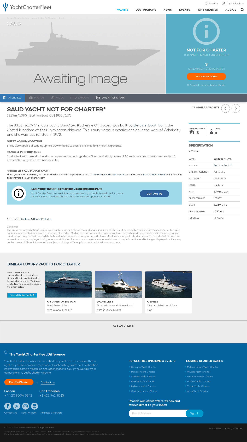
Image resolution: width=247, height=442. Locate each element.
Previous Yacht (225, 108)
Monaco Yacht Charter (143, 371)
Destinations (146, 9)
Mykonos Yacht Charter (143, 386)
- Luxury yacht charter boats (38, 7)
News (167, 9)
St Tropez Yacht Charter (143, 366)
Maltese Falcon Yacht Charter (202, 366)
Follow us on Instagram (25, 406)
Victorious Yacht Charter (200, 376)
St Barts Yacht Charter (143, 376)
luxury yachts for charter (212, 85)
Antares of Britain (61, 301)
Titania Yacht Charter (198, 386)
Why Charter (207, 9)
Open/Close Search (242, 9)
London (9, 391)
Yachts (122, 9)
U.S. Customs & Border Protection (34, 218)
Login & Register (235, 3)
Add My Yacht (28, 412)
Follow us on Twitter (16, 406)
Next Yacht (236, 108)
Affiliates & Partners (51, 412)
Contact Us (154, 193)
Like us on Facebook (7, 406)
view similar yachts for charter (109, 174)
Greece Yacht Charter (143, 381)
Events (184, 9)
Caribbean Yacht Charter (144, 391)
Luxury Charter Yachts (17, 18)
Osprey (152, 301)
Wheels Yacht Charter (198, 371)
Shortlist (213, 3)
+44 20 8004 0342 (18, 395)
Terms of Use (215, 428)
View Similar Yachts (206, 76)
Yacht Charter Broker (154, 174)
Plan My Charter (20, 382)
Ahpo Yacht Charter (197, 391)
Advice (230, 9)
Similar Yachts (208, 107)
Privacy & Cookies (233, 428)
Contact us (51, 382)
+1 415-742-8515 (51, 395)
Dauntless (105, 301)
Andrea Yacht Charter (198, 381)
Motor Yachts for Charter (43, 18)
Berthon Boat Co (148, 125)
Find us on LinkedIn (34, 406)
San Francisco (49, 391)
